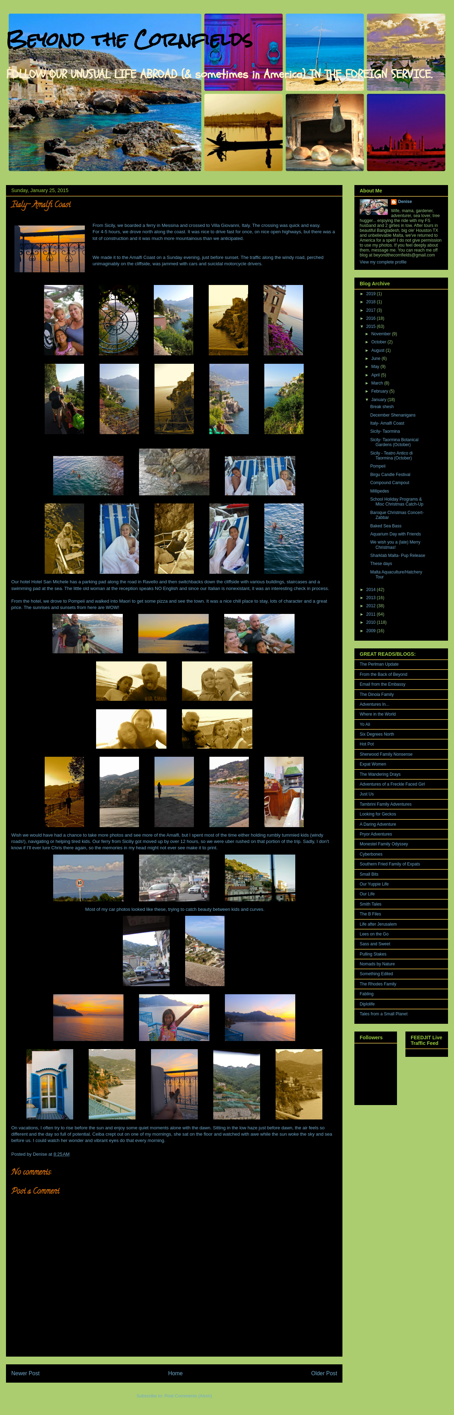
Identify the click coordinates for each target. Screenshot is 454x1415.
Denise (405, 201)
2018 (371, 301)
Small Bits (369, 874)
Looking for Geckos (378, 814)
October (379, 342)
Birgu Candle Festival (390, 474)
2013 (371, 597)
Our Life (367, 893)
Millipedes (379, 491)
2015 (371, 326)
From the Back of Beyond (383, 674)
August (378, 350)
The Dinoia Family (377, 694)
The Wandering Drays (380, 774)
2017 (371, 310)
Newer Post (25, 1373)
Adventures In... (374, 704)
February (380, 391)
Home (175, 1373)
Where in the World (378, 714)
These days (381, 563)
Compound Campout (389, 482)
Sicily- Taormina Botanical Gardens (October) (394, 442)
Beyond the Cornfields (129, 39)
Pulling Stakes (373, 954)
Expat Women (373, 764)
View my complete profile (383, 262)
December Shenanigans (393, 415)
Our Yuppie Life (374, 884)
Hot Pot (367, 744)
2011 (371, 614)
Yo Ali (365, 724)
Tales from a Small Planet (384, 1013)
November (381, 333)
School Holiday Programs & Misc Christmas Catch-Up (396, 502)
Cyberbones (371, 854)
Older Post (324, 1373)
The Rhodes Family (378, 984)
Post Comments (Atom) (188, 1395)
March (377, 383)
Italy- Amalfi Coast (387, 423)
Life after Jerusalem (378, 924)
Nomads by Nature (377, 964)
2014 (371, 589)
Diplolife (367, 1004)
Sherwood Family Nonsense (386, 754)
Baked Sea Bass (386, 526)
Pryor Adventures (376, 834)
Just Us (367, 794)
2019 (371, 293)
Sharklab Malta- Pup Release (397, 555)
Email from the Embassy (382, 684)
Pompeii (76, 601)
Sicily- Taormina (385, 431)
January (379, 399)
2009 (371, 630)
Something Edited (376, 973)
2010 (371, 622)
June (376, 358)
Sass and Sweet (375, 943)
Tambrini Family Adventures (385, 804)
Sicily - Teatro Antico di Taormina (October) (391, 456)
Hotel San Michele (50, 581)
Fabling (366, 993)
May (375, 366)
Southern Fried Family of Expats (390, 864)
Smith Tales (371, 904)
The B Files (370, 914)
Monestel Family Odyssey (384, 844)
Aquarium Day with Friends (395, 534)
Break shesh (382, 406)
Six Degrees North (377, 734)
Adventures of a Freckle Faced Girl (392, 784)
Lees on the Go (374, 934)
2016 (371, 318)
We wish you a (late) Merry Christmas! (395, 545)
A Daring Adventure (378, 824)
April (376, 375)
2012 (371, 605)
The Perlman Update (379, 664)
